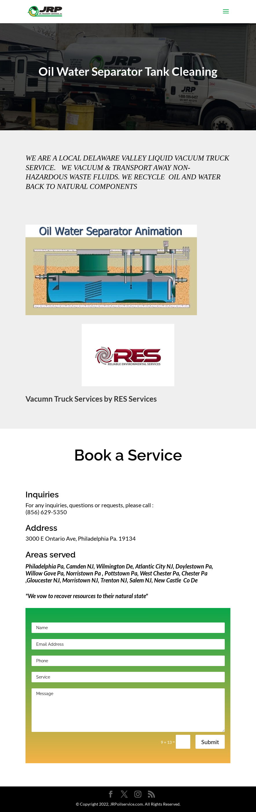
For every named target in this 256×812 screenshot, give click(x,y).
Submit (210, 741)
